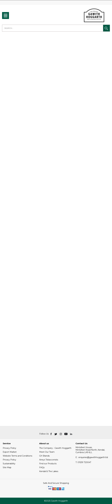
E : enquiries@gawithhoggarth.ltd (92, 457)
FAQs (41, 467)
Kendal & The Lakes (48, 471)
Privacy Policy (9, 448)
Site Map (7, 467)
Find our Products (47, 463)
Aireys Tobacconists (48, 459)
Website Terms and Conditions (17, 456)
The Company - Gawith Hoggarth (55, 448)
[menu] (5, 15)
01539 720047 (83, 462)
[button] (106, 28)
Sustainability (9, 463)
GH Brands (44, 456)
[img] (51, 434)
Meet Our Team (47, 452)
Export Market (10, 452)
